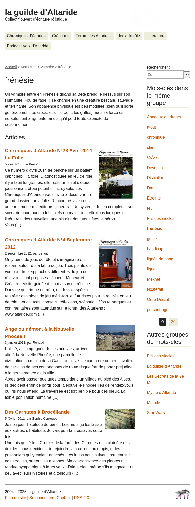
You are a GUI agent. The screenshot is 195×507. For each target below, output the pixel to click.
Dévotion (155, 168)
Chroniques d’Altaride (26, 36)
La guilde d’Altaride (164, 366)
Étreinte (154, 198)
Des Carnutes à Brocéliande (37, 412)
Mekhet (153, 279)
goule (152, 239)
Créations (60, 36)
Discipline (155, 178)
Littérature (155, 36)
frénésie (154, 228)
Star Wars (156, 413)
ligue (151, 269)
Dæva (152, 188)
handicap (155, 249)
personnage (158, 309)
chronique (156, 137)
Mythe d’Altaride (161, 392)
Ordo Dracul (158, 299)
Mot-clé (153, 403)
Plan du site (15, 498)
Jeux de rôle (129, 36)
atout (151, 127)
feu (150, 208)
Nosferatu (156, 289)
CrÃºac (153, 157)
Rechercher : (158, 67)
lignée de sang (160, 259)
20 (173, 322)
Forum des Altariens (94, 36)
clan (150, 147)
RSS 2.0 (81, 498)
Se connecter (41, 498)
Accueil (11, 67)
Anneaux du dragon (165, 117)
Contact (64, 498)
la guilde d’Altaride (41, 12)
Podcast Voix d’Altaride (27, 46)
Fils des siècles (160, 218)
